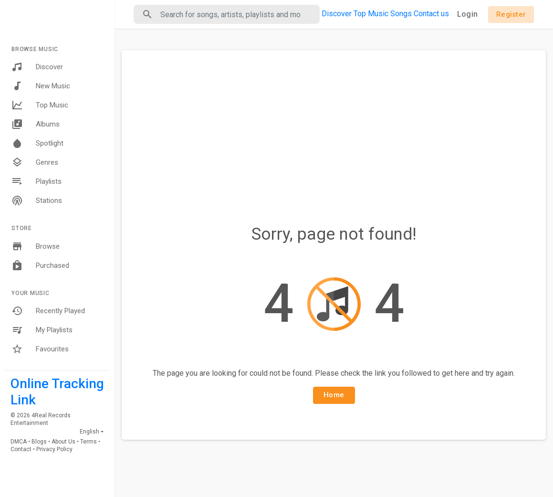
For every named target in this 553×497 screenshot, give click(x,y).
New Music (40, 86)
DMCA (18, 441)
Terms (88, 441)
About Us (63, 441)
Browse (35, 246)
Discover (37, 67)
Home (333, 395)
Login (467, 14)
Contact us (431, 13)
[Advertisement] (334, 129)
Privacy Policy (54, 449)
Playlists (36, 181)
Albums (35, 124)
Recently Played (48, 311)
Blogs (39, 441)
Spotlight (37, 143)
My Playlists (42, 330)
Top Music (39, 105)
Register (511, 14)
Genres (34, 162)
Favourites (40, 349)
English (89, 431)
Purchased (40, 265)
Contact (20, 449)
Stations (36, 200)
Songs (401, 13)
